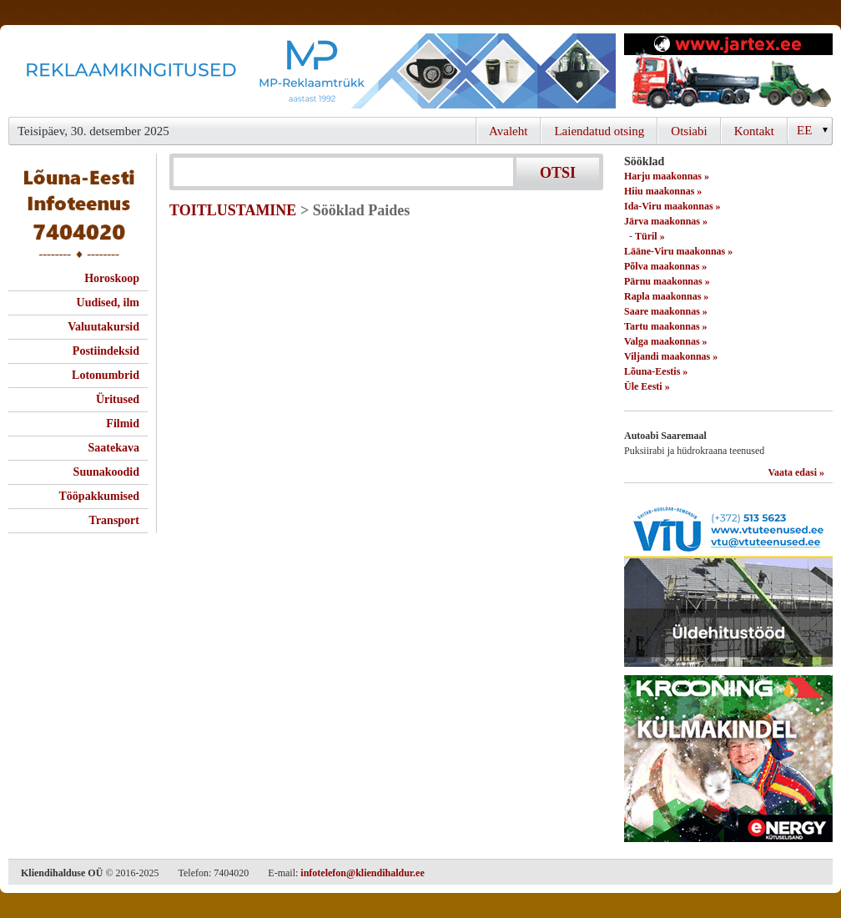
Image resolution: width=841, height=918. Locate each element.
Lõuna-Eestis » (655, 371)
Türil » (650, 236)
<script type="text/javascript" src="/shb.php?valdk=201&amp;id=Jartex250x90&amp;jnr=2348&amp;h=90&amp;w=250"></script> (728, 70)
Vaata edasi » (796, 472)
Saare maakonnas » (666, 311)
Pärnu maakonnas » (667, 281)
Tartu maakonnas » (666, 326)
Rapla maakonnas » (666, 296)
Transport (114, 520)
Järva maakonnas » (666, 221)
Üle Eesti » (647, 386)
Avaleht (508, 131)
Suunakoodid (106, 472)
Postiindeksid (106, 351)
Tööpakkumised (99, 496)
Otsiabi (689, 131)
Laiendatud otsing (599, 131)
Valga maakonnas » (666, 341)
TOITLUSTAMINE (232, 210)
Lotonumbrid (105, 375)
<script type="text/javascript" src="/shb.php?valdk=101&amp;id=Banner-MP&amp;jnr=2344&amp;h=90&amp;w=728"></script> (312, 70)
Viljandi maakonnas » (671, 356)
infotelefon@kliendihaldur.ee (362, 873)
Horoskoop (111, 278)
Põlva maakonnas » (665, 266)
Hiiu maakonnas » (663, 191)
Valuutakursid (103, 326)
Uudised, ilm (108, 302)
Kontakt (754, 131)
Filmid (122, 423)
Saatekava (113, 447)
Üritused (117, 399)
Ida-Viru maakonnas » (672, 206)
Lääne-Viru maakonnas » (678, 251)
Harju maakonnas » (666, 176)
